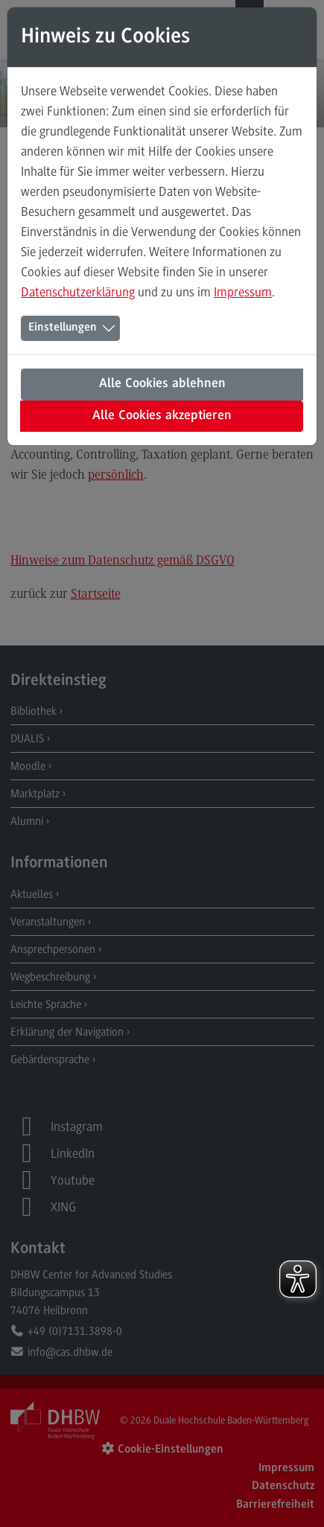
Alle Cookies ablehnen (162, 384)
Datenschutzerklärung (78, 291)
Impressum (243, 291)
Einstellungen (62, 328)
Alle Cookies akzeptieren (162, 416)
